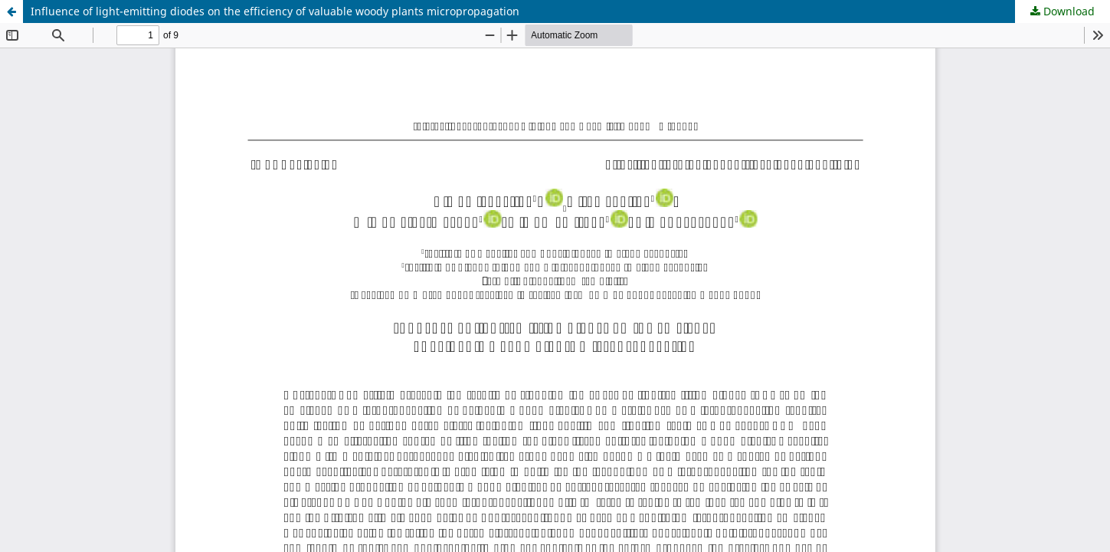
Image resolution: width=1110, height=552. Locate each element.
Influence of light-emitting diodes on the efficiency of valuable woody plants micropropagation (275, 11)
